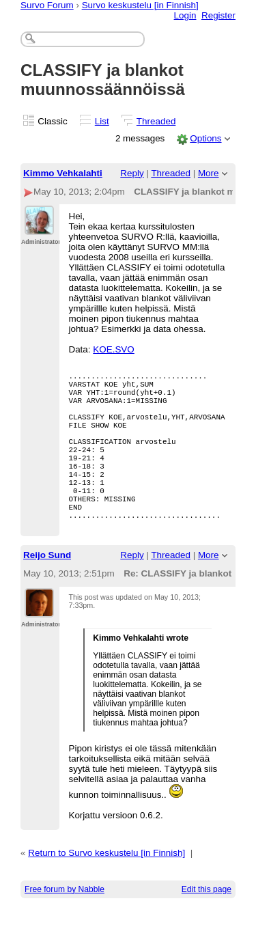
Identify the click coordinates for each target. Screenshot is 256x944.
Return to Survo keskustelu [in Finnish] (106, 890)
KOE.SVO (113, 349)
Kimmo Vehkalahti (62, 173)
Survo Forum (47, 5)
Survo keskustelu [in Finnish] (140, 5)
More (208, 173)
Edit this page (206, 926)
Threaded (156, 121)
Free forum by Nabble (64, 926)
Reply (131, 173)
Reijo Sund (47, 592)
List (102, 121)
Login (185, 15)
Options (205, 138)
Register (218, 15)
